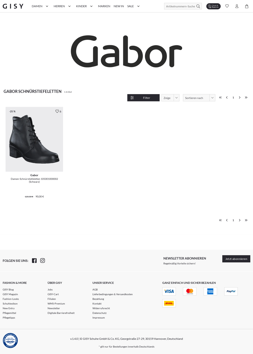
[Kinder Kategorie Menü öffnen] (91, 6)
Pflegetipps (9, 317)
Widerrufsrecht (101, 308)
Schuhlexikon (10, 303)
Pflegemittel (9, 312)
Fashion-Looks (11, 298)
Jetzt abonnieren (236, 258)
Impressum (98, 317)
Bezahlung (98, 298)
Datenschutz (99, 312)
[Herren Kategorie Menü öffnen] (69, 6)
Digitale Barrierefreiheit (61, 312)
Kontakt (96, 303)
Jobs (50, 289)
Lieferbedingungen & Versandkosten (112, 294)
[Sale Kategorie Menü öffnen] (138, 6)
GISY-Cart (53, 294)
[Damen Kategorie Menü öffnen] (47, 6)
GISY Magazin (10, 294)
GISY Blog (8, 289)
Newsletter (54, 308)
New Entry (9, 308)
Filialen (52, 298)
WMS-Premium (56, 303)
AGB (95, 289)
